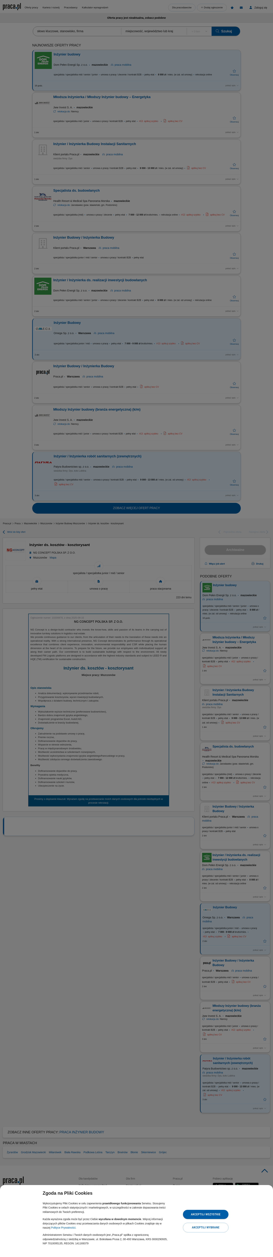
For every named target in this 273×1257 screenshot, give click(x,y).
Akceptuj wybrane (205, 1227)
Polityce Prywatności (63, 1227)
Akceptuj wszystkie (205, 1214)
